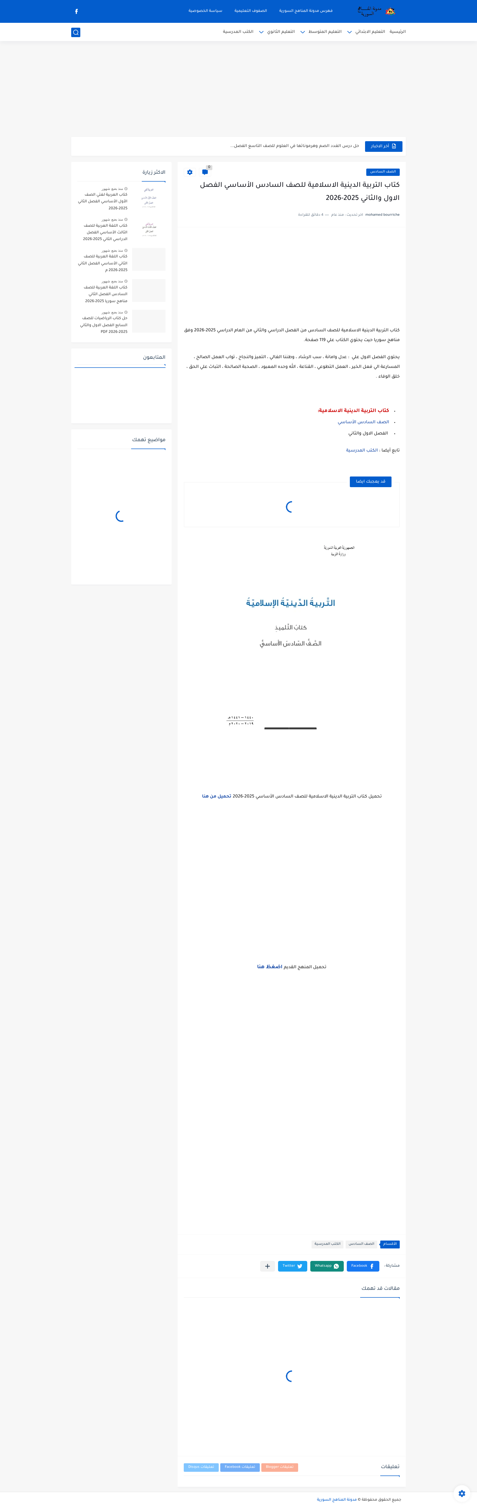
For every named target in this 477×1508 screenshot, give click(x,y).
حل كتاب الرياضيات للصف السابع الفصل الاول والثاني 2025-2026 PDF (103, 325)
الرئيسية (398, 32)
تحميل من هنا (217, 796)
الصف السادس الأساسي (363, 422)
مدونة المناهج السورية (337, 1500)
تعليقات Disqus (201, 1467)
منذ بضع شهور (112, 189)
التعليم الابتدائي (370, 32)
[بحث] (75, 32)
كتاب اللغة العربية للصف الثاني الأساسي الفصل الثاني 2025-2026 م (102, 264)
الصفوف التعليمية (251, 11)
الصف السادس (383, 172)
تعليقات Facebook (240, 1467)
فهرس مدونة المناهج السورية (306, 11)
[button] (363, 1266)
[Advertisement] (238, 89)
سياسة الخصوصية (205, 11)
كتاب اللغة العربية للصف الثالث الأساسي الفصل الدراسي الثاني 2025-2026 (105, 233)
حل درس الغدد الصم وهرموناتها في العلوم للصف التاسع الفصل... (294, 146)
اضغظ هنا (270, 967)
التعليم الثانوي (281, 32)
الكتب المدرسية (238, 32)
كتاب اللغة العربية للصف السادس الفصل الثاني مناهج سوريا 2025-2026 (105, 295)
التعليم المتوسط (325, 32)
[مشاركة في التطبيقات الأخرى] (267, 1266)
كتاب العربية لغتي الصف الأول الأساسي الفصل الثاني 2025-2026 (102, 202)
